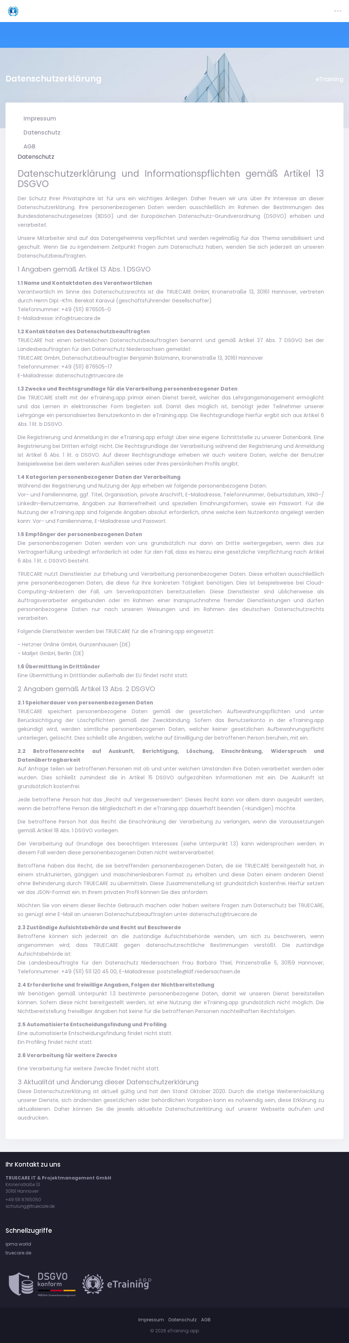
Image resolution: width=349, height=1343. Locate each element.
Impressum (151, 1320)
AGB (206, 1320)
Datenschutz (182, 1320)
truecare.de (18, 1253)
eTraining (329, 79)
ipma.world (18, 1244)
